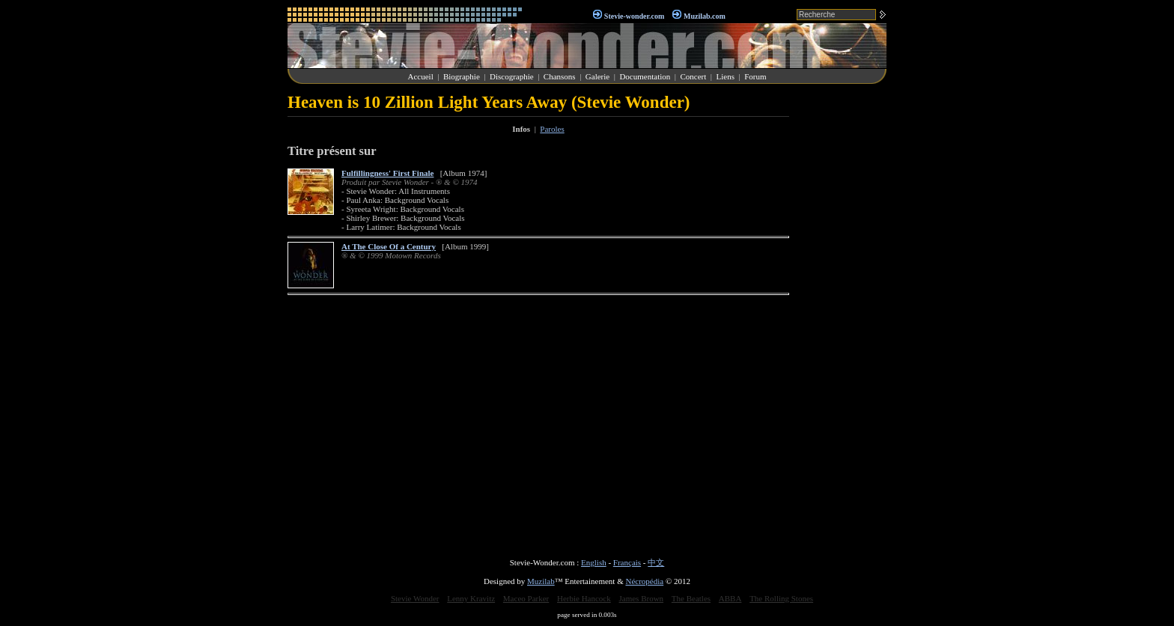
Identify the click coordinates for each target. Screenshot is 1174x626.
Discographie (512, 76)
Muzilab (541, 581)
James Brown (641, 598)
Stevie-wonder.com (634, 16)
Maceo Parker (526, 598)
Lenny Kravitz (471, 598)
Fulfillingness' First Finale (387, 172)
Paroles (552, 128)
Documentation (644, 76)
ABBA (730, 598)
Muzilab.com (705, 16)
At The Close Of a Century (388, 246)
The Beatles (691, 598)
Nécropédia (644, 581)
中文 (656, 562)
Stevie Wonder (415, 598)
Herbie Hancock (584, 598)
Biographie (461, 76)
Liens (725, 76)
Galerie (597, 76)
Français (627, 562)
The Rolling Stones (781, 598)
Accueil (421, 76)
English (593, 562)
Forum (755, 76)
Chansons (560, 76)
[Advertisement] (841, 317)
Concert (693, 76)
